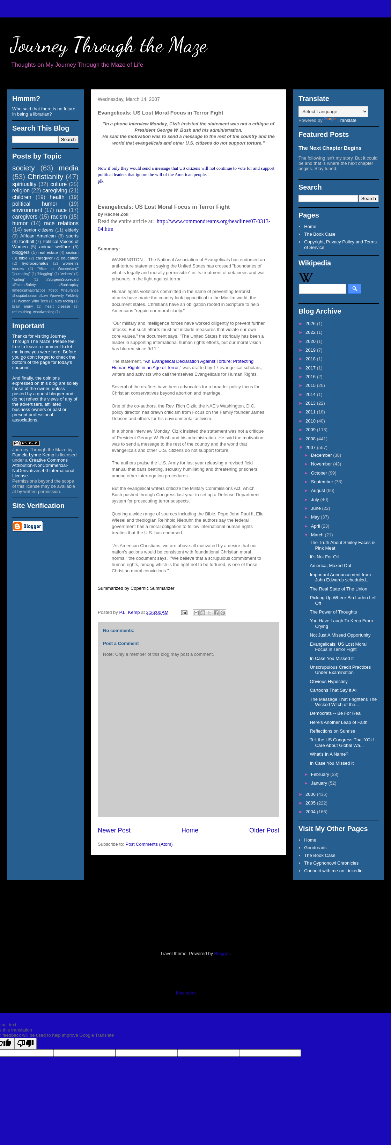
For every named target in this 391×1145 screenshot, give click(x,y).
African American (38, 235)
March (318, 534)
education (70, 258)
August (318, 490)
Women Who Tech (33, 301)
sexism (72, 252)
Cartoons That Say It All (333, 690)
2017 (311, 367)
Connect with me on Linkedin (333, 870)
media (69, 168)
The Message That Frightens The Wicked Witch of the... (343, 702)
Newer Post (114, 830)
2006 (311, 794)
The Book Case (319, 234)
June (316, 508)
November (322, 464)
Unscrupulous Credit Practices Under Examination (340, 670)
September (322, 481)
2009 (311, 429)
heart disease (57, 306)
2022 (311, 332)
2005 (311, 803)
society (23, 168)
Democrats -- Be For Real (335, 713)
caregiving (55, 190)
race (61, 210)
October (320, 473)
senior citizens (38, 230)
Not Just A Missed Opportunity (340, 635)
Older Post (264, 830)
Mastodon (186, 993)
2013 (311, 403)
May (316, 517)
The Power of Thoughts (333, 612)
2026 (311, 323)
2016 (311, 376)
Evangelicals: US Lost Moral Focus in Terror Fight (338, 646)
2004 (311, 811)
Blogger (222, 953)
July (315, 499)
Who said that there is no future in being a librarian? (43, 111)
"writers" (66, 274)
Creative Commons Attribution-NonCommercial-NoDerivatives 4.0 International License (43, 467)
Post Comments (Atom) (149, 844)
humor (20, 223)
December (322, 455)
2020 (311, 341)
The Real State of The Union (338, 589)
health (57, 197)
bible (23, 258)
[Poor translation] (25, 1043)
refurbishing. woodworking (33, 312)
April (316, 526)
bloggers (21, 252)
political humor (34, 204)
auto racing (64, 301)
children (21, 197)
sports (72, 235)
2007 (311, 447)
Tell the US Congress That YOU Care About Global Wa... (342, 742)
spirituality (24, 184)
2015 (311, 385)
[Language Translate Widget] (333, 111)
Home (190, 830)
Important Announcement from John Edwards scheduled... (340, 577)
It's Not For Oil (324, 556)
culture (58, 184)
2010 (311, 421)
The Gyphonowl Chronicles (331, 863)
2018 (311, 358)
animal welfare (54, 246)
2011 (311, 411)
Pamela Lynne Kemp (33, 454)
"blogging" (45, 274)
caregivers (24, 217)
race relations (61, 223)
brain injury (22, 306)
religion (21, 190)
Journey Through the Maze (108, 44)
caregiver (44, 258)
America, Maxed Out (330, 565)
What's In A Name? (329, 754)
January (320, 783)
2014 (311, 394)
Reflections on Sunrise (332, 731)
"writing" (18, 279)
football (26, 241)
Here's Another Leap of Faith (338, 722)
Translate (340, 120)
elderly (72, 230)
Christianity (46, 177)
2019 (311, 350)
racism (59, 217)
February (321, 774)
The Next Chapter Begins (330, 148)
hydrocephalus (35, 263)
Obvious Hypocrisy (328, 681)
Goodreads (315, 847)
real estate (48, 252)
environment (27, 210)
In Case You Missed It (332, 658)
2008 (311, 438)
